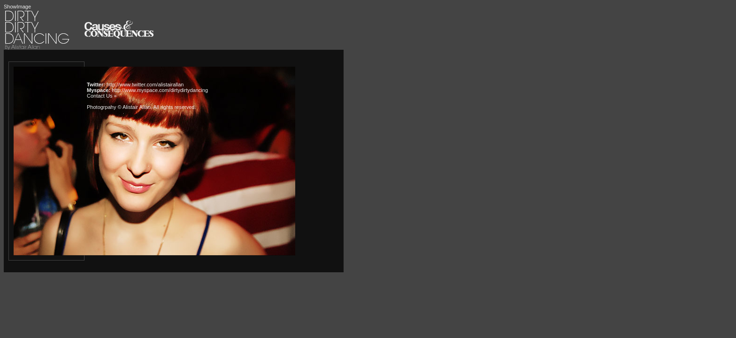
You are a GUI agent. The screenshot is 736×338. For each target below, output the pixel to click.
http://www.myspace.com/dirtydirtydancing (160, 90)
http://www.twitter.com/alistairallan (145, 84)
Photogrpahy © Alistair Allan (119, 107)
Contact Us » (102, 96)
